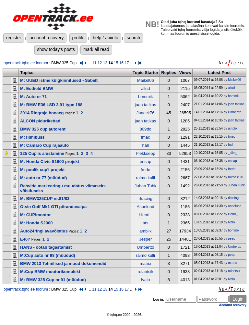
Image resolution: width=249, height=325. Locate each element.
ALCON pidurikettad (40, 121)
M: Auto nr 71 (33, 96)
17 (126, 63)
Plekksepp (145, 153)
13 (105, 63)
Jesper (145, 239)
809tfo (145, 129)
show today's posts (56, 49)
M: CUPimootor (35, 214)
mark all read (96, 49)
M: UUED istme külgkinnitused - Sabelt (59, 80)
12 (100, 63)
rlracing (145, 198)
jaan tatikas (145, 104)
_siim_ (232, 153)
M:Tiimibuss (32, 137)
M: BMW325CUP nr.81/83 (44, 198)
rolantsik (145, 271)
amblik (232, 128)
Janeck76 (145, 112)
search (133, 37)
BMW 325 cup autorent (42, 129)
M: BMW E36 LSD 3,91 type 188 (51, 104)
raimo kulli (145, 177)
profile (78, 37)
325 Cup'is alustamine (42, 153)
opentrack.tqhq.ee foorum (26, 63)
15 (116, 63)
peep (231, 238)
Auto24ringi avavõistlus (44, 231)
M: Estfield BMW (36, 88)
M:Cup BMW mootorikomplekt (50, 271)
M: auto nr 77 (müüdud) (43, 177)
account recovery (47, 37)
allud (145, 88)
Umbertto (234, 112)
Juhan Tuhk (145, 185)
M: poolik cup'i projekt (42, 169)
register (13, 37)
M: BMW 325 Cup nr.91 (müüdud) (53, 279)
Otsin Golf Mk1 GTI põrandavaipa (53, 206)
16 (121, 63)
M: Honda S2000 (36, 222)
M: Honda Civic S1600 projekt (49, 161)
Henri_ (145, 214)
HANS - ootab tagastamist (46, 247)
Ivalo (231, 222)
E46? (25, 239)
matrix (145, 263)
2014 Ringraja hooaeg (42, 112)
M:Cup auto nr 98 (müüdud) (47, 255)
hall (145, 145)
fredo (145, 169)
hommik (145, 96)
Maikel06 (145, 80)
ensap (145, 161)
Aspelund (145, 206)
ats (145, 222)
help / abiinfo (105, 37)
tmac (145, 137)
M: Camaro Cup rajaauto (44, 145)
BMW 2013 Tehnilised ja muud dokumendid (63, 263)
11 (94, 63)
